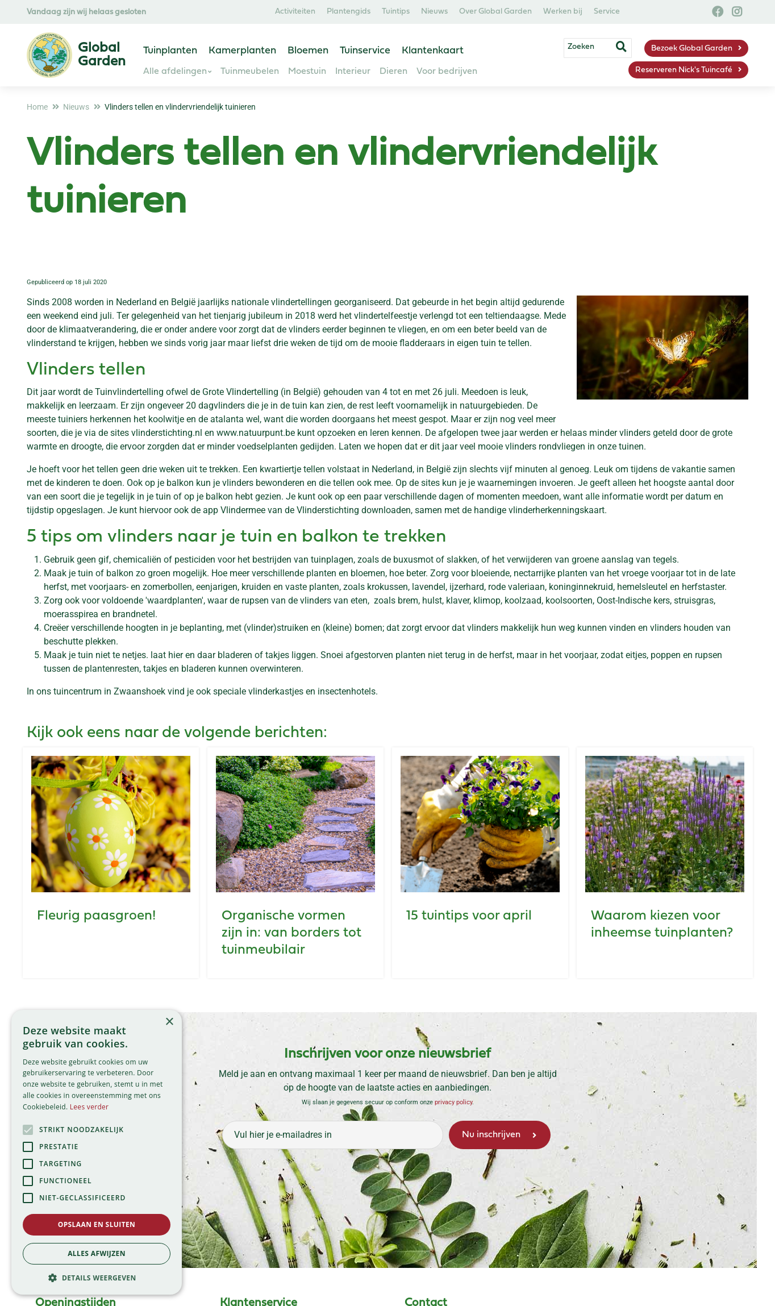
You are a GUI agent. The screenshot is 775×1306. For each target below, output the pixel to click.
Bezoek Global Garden (691, 48)
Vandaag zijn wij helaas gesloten (86, 12)
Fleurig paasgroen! (96, 916)
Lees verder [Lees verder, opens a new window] (89, 1107)
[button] (96, 1277)
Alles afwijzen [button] (97, 1253)
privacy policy (453, 1102)
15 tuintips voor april (469, 916)
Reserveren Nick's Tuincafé (683, 70)
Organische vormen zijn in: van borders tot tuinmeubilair (291, 933)
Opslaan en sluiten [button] (97, 1224)
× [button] (169, 1022)
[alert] (96, 1152)
